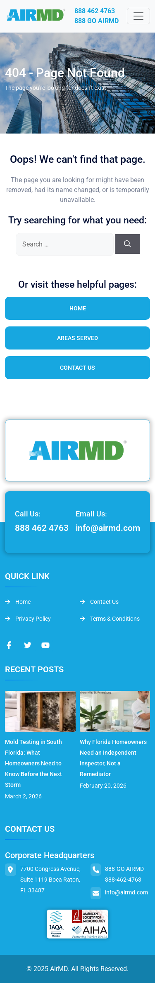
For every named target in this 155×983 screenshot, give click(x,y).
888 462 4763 (94, 11)
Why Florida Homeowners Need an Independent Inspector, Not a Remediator (113, 758)
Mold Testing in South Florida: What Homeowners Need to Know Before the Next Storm (33, 763)
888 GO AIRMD (96, 21)
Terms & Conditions (110, 618)
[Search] (127, 244)
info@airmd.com (108, 528)
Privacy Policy (28, 618)
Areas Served (77, 338)
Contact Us (77, 367)
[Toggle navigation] (138, 16)
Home (77, 308)
